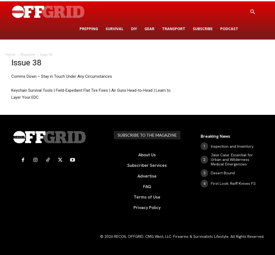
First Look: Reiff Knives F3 (233, 183)
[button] (252, 12)
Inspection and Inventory (232, 146)
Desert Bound (223, 173)
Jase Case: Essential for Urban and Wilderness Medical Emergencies (232, 160)
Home (10, 54)
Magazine (27, 54)
